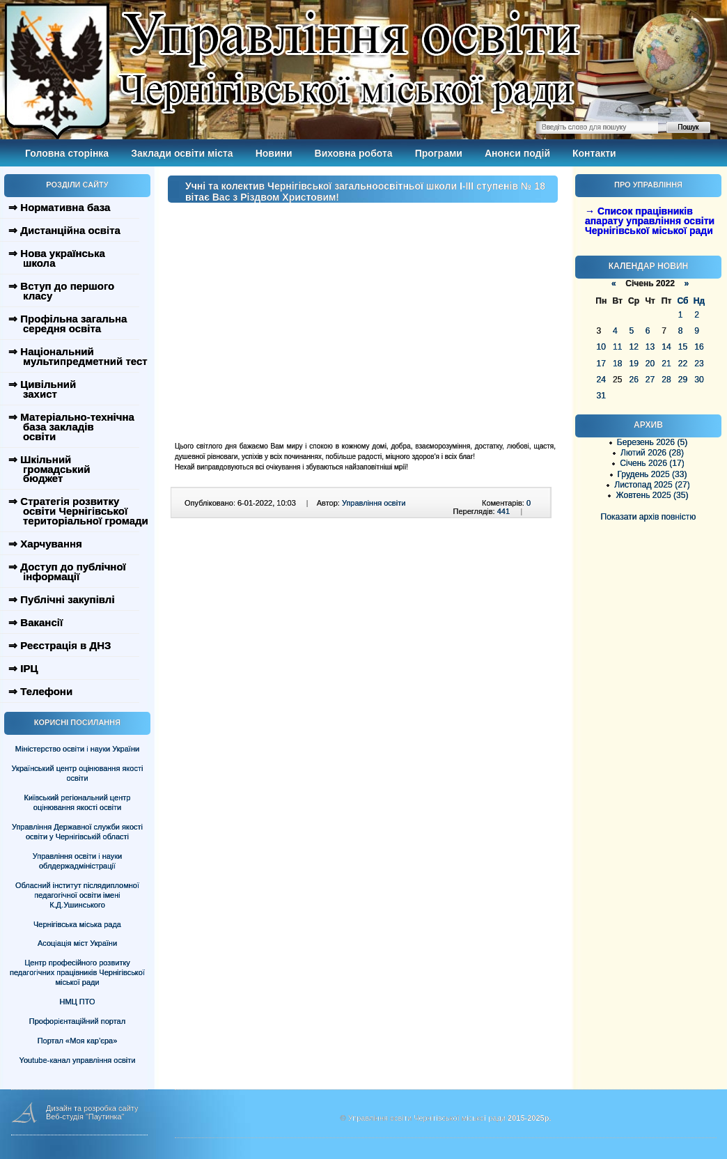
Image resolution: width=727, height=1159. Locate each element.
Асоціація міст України (77, 943)
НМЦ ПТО (77, 1001)
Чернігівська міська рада (77, 924)
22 (682, 363)
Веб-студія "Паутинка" (85, 1116)
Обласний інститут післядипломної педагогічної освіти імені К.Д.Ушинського (77, 895)
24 (601, 379)
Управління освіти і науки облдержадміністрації (77, 861)
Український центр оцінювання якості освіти (77, 773)
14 (666, 347)
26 (633, 379)
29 (682, 379)
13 (650, 347)
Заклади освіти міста (182, 153)
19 (633, 363)
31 (601, 395)
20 (650, 363)
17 (601, 363)
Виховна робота (354, 153)
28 (666, 379)
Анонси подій (517, 153)
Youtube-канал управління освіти (77, 1060)
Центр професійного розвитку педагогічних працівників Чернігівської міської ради (77, 972)
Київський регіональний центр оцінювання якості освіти (77, 802)
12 (633, 347)
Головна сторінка (67, 153)
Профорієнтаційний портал (77, 1021)
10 (601, 347)
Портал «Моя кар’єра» (78, 1040)
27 (650, 379)
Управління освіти (373, 503)
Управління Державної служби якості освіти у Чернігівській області (77, 832)
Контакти (594, 153)
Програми (438, 153)
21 (666, 363)
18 (617, 363)
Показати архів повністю (648, 517)
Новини (274, 153)
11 (617, 347)
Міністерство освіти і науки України (77, 749)
